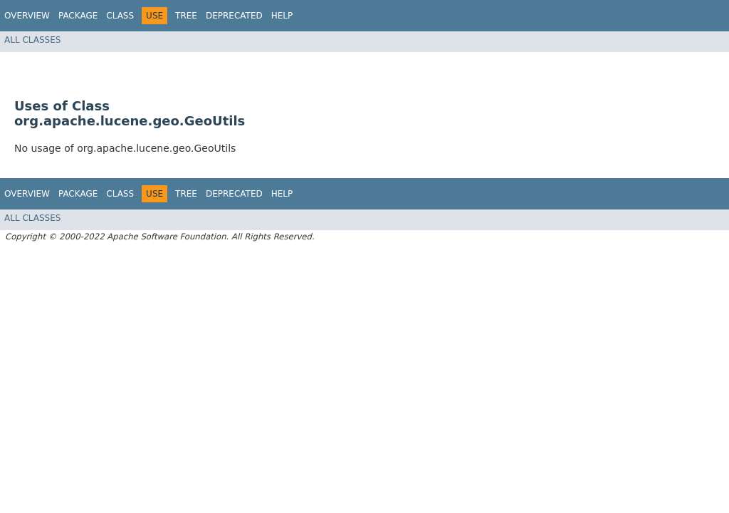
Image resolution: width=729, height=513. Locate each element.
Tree (186, 16)
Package (78, 16)
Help (282, 16)
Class (120, 16)
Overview (27, 16)
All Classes (32, 40)
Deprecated (234, 16)
